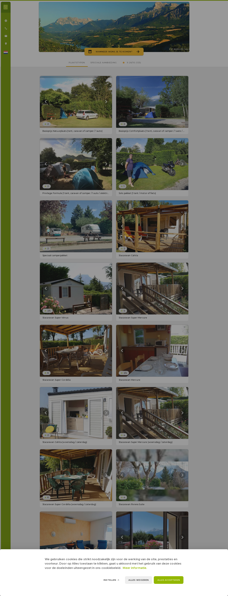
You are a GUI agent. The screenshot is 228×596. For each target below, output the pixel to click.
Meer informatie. (135, 568)
